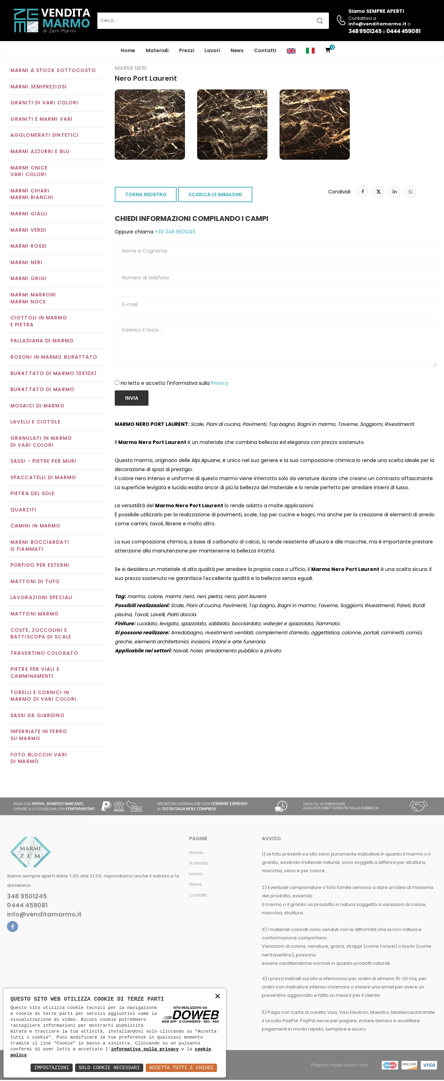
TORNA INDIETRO (146, 195)
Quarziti (23, 510)
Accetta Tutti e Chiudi (181, 1067)
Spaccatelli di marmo (43, 478)
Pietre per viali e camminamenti (34, 674)
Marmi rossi (28, 247)
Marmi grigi (28, 279)
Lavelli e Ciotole (35, 422)
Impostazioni (51, 1067)
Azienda (198, 864)
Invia (131, 398)
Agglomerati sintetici (44, 136)
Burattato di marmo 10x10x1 (53, 374)
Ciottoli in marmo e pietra (38, 322)
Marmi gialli (28, 214)
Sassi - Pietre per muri (43, 461)
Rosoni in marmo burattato (54, 357)
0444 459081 (403, 31)
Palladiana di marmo (42, 341)
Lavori (212, 50)
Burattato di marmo (42, 390)
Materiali (157, 50)
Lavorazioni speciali (41, 598)
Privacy (219, 383)
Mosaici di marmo (37, 406)
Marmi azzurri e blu (40, 152)
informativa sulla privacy (145, 1049)
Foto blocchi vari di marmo (38, 759)
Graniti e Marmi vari (41, 119)
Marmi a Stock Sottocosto (53, 70)
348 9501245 (364, 31)
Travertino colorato (44, 653)
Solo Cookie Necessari (109, 1067)
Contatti (265, 50)
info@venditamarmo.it (44, 915)
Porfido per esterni (39, 566)
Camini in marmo (35, 526)
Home (128, 50)
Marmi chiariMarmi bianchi (31, 195)
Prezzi (186, 50)
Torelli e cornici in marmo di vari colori (43, 697)
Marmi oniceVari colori (29, 172)
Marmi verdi (28, 230)
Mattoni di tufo (35, 582)
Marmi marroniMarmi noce (33, 299)
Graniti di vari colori (44, 103)
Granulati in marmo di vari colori (41, 442)
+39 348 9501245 (174, 232)
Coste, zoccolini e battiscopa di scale (40, 634)
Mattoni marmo (34, 614)
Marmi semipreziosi (38, 87)
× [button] (218, 996)
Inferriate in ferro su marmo (38, 736)
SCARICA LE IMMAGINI (215, 195)
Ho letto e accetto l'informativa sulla (174, 383)
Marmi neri (26, 263)
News (237, 50)
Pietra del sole (32, 494)
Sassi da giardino (37, 716)
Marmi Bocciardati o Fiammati (39, 546)
